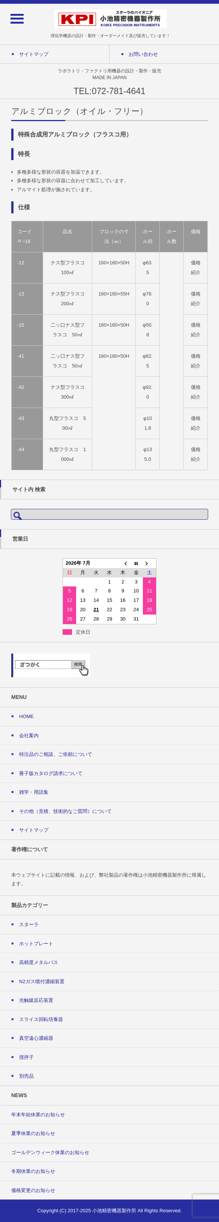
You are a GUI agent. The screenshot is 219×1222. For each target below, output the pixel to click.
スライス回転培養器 (41, 1019)
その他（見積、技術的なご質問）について (65, 811)
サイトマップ (33, 830)
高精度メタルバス (38, 962)
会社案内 (29, 735)
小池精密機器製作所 (114, 1210)
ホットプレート (36, 943)
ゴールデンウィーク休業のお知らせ (50, 1152)
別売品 (26, 1076)
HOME (26, 716)
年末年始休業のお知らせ (38, 1114)
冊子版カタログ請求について (50, 773)
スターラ (29, 924)
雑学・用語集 (33, 792)
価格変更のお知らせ (33, 1190)
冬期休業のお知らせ (33, 1171)
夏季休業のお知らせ (33, 1133)
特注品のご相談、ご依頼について (55, 754)
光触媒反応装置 (36, 1000)
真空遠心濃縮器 (36, 1038)
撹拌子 (26, 1057)
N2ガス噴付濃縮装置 (41, 981)
